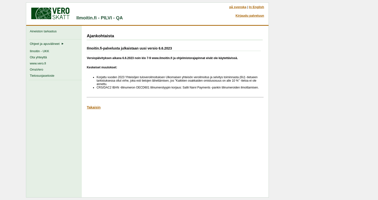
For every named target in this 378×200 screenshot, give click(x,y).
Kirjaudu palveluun (250, 15)
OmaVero (36, 69)
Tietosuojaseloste (42, 75)
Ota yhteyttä (38, 57)
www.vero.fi (38, 63)
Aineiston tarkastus (44, 31)
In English (256, 7)
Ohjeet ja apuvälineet (47, 44)
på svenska (237, 7)
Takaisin (94, 107)
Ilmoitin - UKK (39, 51)
